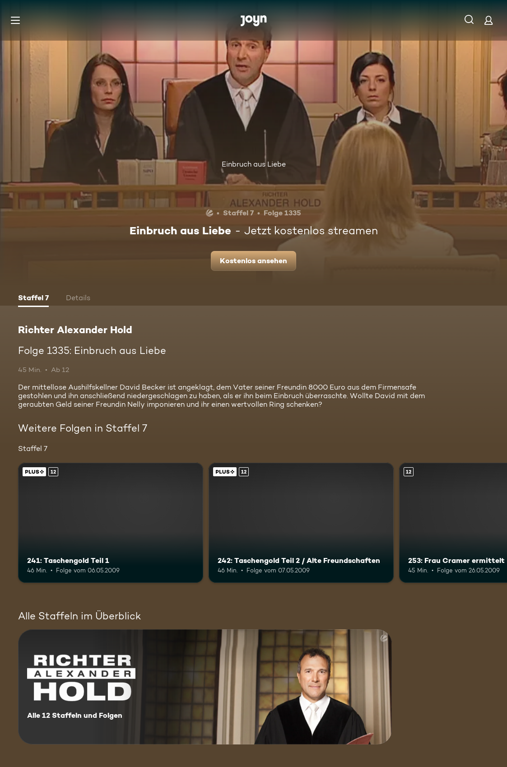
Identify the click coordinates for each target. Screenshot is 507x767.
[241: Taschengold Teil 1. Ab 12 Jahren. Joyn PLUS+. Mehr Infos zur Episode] (110, 523)
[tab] (33, 299)
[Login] (488, 20)
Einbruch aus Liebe (254, 164)
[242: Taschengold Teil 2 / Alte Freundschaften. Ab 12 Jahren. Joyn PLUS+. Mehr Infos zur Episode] (301, 523)
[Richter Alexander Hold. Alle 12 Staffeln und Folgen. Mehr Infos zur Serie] (205, 686)
